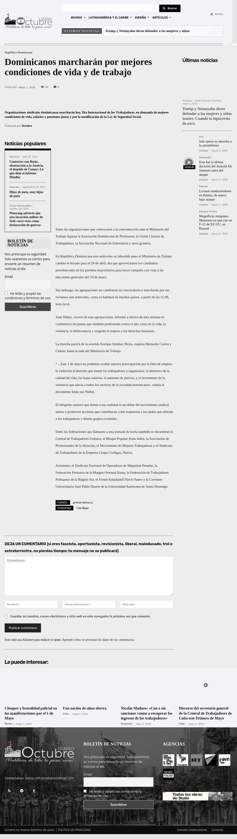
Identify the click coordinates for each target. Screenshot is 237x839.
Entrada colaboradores (192, 835)
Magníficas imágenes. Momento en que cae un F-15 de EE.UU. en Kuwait (214, 213)
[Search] (170, 8)
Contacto (217, 835)
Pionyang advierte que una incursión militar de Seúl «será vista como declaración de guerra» (26, 219)
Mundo (8, 724)
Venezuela (126, 729)
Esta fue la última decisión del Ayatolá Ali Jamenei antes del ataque (215, 163)
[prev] (212, 31)
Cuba (66, 714)
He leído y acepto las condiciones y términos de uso (27, 295)
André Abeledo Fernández (208, 100)
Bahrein (203, 179)
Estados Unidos (208, 203)
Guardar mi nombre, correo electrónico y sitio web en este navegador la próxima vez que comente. (80, 616)
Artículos (14, 156)
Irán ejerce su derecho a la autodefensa (214, 141)
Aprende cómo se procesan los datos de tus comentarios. (98, 639)
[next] (220, 31)
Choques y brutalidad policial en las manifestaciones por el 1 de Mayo (31, 713)
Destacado (205, 155)
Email (9, 276)
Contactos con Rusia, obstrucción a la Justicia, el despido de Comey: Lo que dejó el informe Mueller (26, 169)
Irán (201, 134)
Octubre (27, 125)
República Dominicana (18, 52)
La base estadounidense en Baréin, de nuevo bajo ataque (215, 187)
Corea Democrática (20, 205)
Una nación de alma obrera (87, 708)
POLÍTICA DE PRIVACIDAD (74, 835)
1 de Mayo (82, 508)
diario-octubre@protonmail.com (49, 783)
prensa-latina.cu (83, 502)
